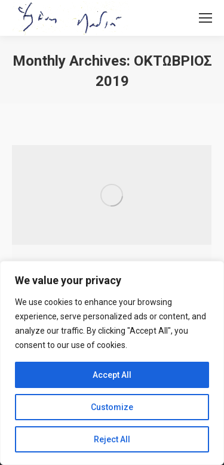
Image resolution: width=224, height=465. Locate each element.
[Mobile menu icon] (205, 17)
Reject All (112, 439)
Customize (112, 407)
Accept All (112, 375)
